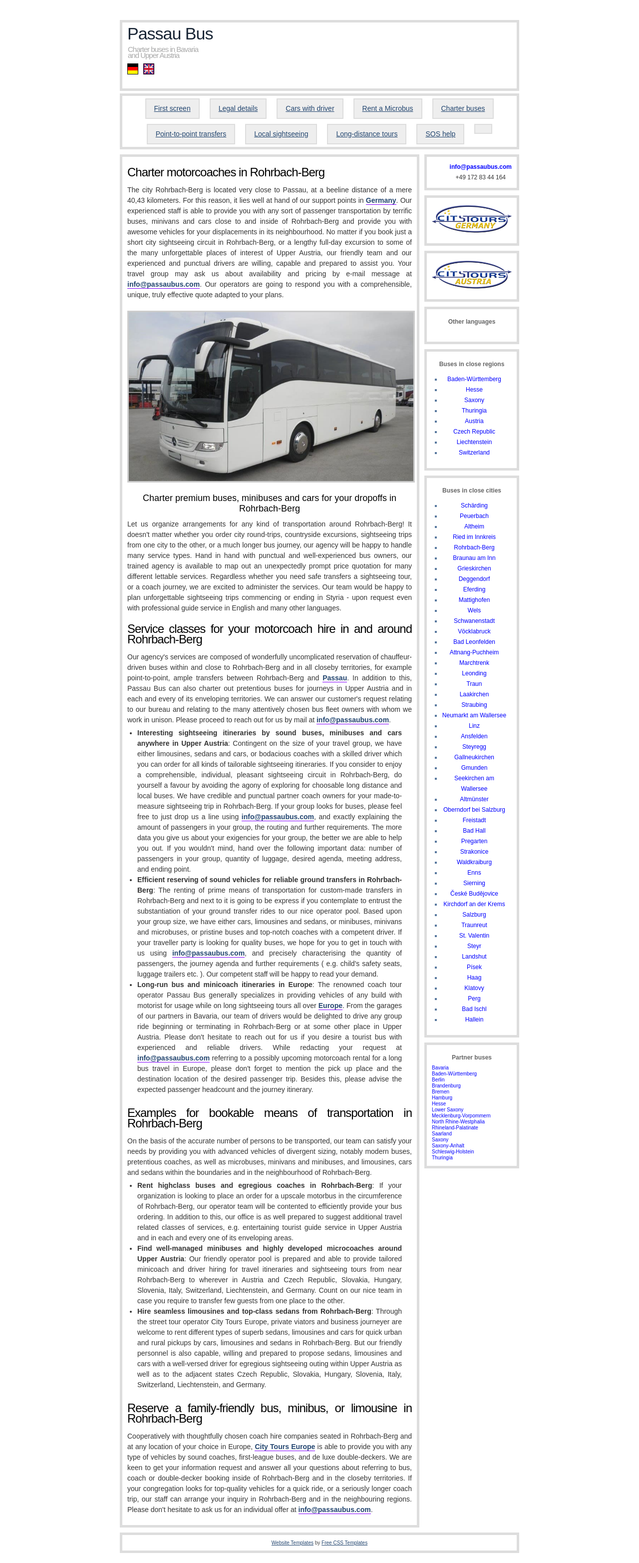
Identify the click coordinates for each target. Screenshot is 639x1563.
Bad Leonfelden (474, 641)
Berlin (438, 1079)
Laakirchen (474, 694)
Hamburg (442, 1097)
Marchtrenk (474, 662)
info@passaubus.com (163, 284)
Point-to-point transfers (191, 134)
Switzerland (474, 452)
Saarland (442, 1133)
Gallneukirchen (474, 757)
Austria (474, 421)
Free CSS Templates (344, 1543)
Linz (474, 725)
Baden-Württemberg (474, 379)
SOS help (440, 134)
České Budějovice (474, 893)
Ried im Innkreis (474, 536)
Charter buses (463, 108)
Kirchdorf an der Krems (474, 904)
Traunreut (474, 925)
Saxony (474, 400)
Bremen (440, 1091)
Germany (381, 200)
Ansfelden (474, 736)
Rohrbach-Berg (474, 547)
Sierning (474, 883)
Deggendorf (474, 578)
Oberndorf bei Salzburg (474, 809)
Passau (334, 678)
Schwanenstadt (474, 620)
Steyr (474, 946)
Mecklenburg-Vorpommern (461, 1115)
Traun (474, 683)
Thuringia (474, 410)
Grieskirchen (474, 568)
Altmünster (474, 799)
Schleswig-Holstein (453, 1151)
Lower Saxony (447, 1109)
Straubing (474, 704)
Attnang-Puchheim (474, 652)
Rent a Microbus (387, 108)
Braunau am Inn (474, 557)
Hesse (474, 389)
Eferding (474, 589)
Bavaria (440, 1067)
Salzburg (474, 914)
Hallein (474, 1019)
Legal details (238, 108)
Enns (474, 872)
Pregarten (474, 841)
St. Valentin (474, 935)
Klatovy (474, 988)
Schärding (474, 505)
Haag (474, 977)
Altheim (474, 526)
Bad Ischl (474, 1009)
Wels (474, 610)
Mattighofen (474, 599)
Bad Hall (474, 830)
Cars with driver (310, 108)
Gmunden (474, 767)
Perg (474, 998)
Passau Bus (170, 33)
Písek (474, 967)
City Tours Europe (285, 1447)
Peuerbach (474, 516)
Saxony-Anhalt (448, 1145)
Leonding (474, 673)
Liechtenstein (474, 442)
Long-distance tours (366, 134)
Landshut (474, 956)
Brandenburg (446, 1085)
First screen (172, 108)
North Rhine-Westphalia (458, 1121)
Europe (330, 1006)
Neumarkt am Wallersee (474, 715)
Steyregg (474, 746)
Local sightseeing (281, 134)
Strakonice (474, 851)
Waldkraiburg (474, 862)
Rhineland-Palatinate (455, 1127)
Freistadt (474, 820)
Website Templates (293, 1543)
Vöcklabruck (474, 631)
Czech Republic (474, 431)
